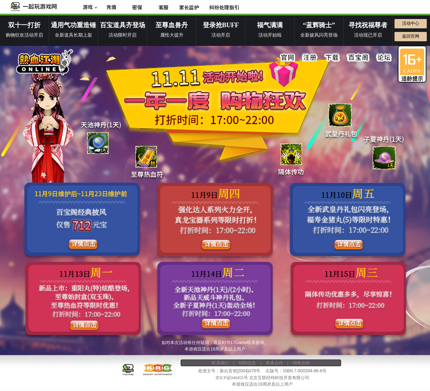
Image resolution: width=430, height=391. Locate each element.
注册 (310, 57)
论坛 (384, 57)
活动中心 (410, 23)
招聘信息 (247, 363)
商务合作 (274, 363)
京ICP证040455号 (231, 377)
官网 (288, 57)
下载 (332, 57)
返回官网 (410, 36)
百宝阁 (358, 57)
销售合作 (301, 363)
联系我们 (220, 363)
